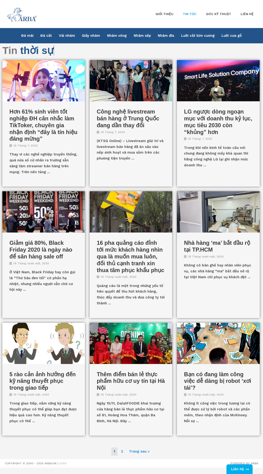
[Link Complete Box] (43, 123)
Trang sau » (139, 458)
